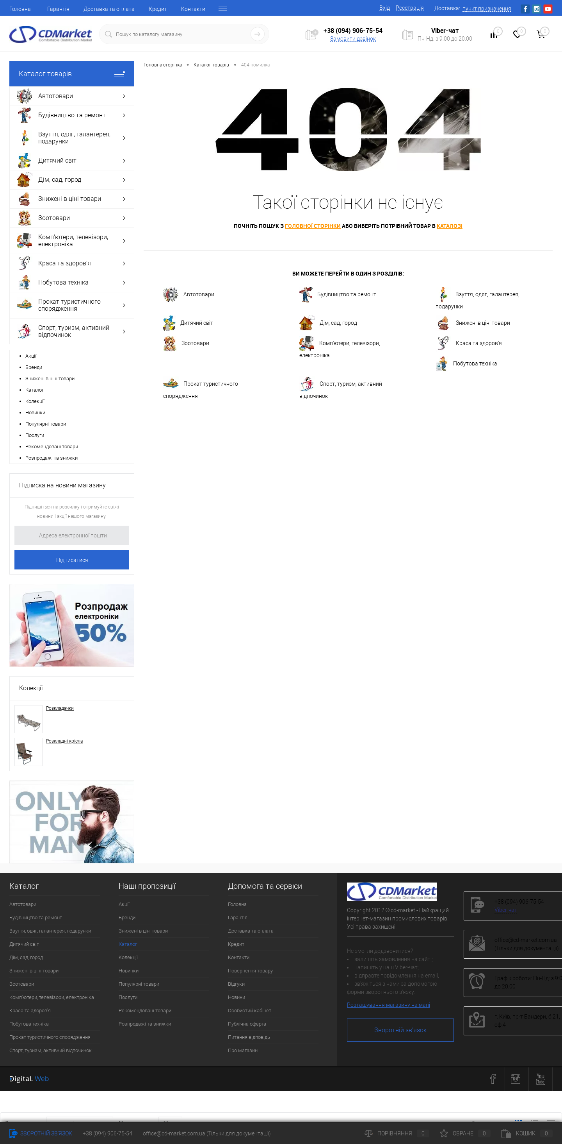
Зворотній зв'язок (400, 1030)
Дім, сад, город (328, 323)
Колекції (34, 401)
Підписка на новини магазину (62, 485)
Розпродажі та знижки (51, 458)
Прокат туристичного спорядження (200, 387)
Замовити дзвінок (353, 39)
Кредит (158, 9)
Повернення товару (250, 971)
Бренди (33, 367)
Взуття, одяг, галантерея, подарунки (477, 298)
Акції (30, 356)
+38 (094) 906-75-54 (353, 30)
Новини (236, 997)
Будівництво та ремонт (337, 295)
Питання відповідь (249, 1037)
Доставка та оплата (109, 9)
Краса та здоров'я (469, 343)
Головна (20, 9)
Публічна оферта (247, 1024)
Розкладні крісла (64, 741)
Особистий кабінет (249, 1010)
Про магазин (243, 1050)
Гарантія (58, 9)
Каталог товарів (72, 73)
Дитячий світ (188, 323)
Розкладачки (60, 708)
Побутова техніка (466, 364)
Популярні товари (45, 424)
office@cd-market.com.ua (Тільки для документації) (207, 1133)
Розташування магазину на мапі (388, 1005)
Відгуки (236, 984)
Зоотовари (186, 343)
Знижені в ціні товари (50, 378)
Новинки (35, 412)
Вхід (384, 8)
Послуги (34, 435)
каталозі (449, 225)
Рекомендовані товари (51, 446)
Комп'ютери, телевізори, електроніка (339, 347)
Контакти (193, 9)
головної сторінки (313, 225)
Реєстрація (410, 8)
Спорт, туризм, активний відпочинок (340, 387)
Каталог (34, 390)
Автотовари (188, 295)
